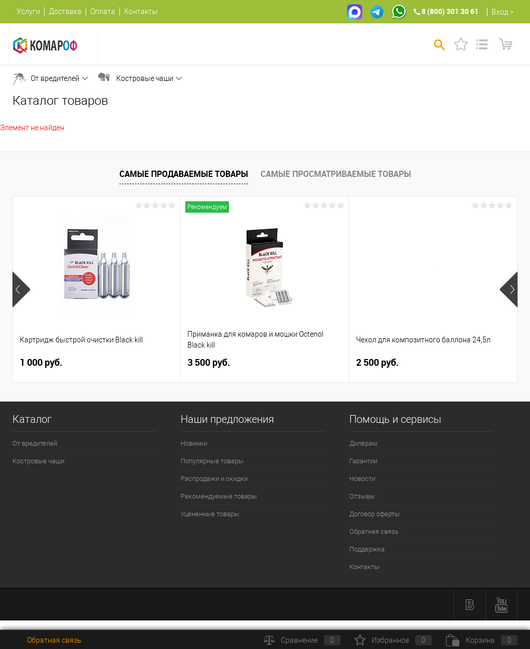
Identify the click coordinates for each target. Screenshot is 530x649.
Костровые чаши (144, 78)
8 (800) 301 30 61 (450, 11)
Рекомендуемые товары (219, 496)
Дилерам (363, 443)
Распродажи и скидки (214, 478)
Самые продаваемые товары (183, 173)
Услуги (28, 11)
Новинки (194, 443)
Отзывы (362, 496)
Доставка (65, 11)
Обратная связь (374, 531)
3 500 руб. (208, 362)
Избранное (393, 640)
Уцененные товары (210, 514)
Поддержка (367, 549)
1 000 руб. (41, 362)
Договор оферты (374, 514)
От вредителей (55, 78)
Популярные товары (212, 461)
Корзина (482, 640)
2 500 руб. (377, 362)
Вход (500, 12)
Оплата (102, 11)
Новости (362, 478)
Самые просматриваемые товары (336, 173)
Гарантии (363, 461)
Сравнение (302, 640)
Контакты (141, 11)
